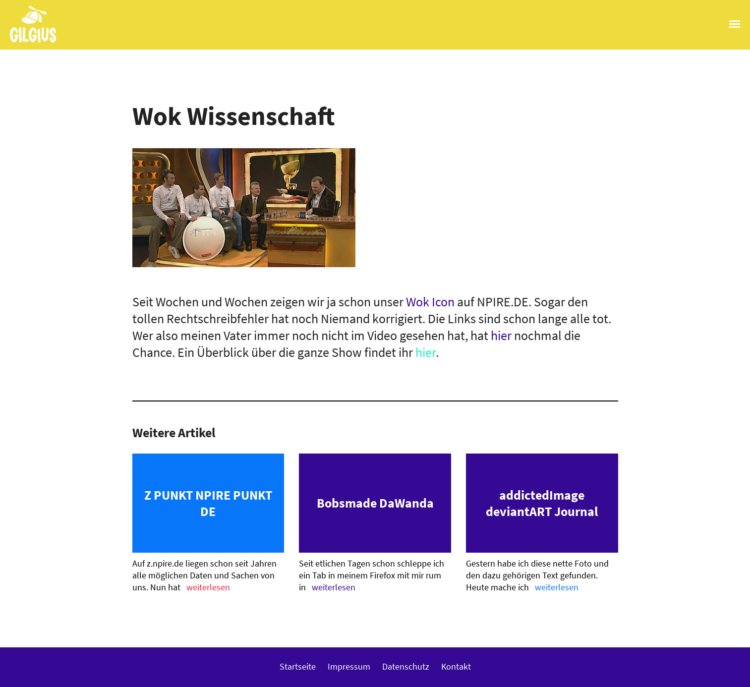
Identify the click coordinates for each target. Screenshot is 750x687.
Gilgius (28, 42)
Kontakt (456, 666)
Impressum (349, 666)
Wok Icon (430, 301)
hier (501, 335)
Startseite (298, 666)
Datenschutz (405, 666)
